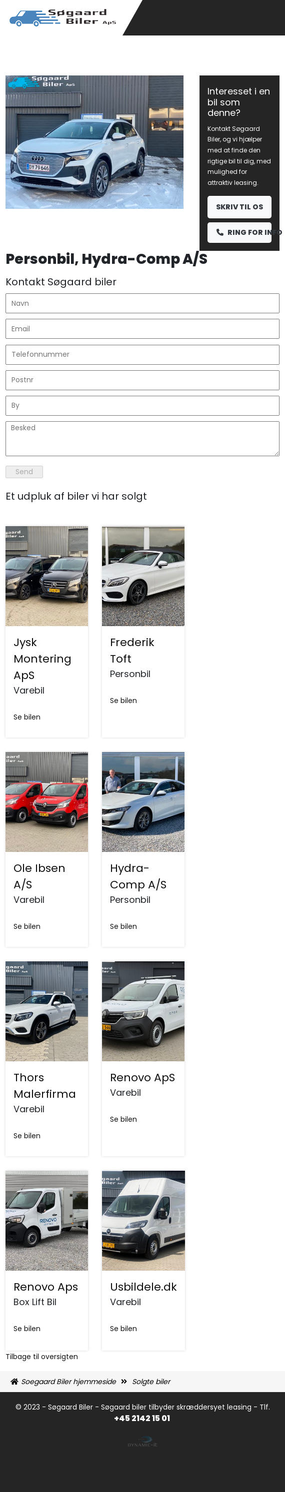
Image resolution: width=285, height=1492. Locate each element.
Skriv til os (239, 207)
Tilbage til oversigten (42, 1357)
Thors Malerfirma (45, 1086)
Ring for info (244, 232)
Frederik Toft (132, 651)
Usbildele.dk (143, 1287)
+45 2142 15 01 (143, 1418)
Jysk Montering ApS (43, 659)
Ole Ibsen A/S (40, 876)
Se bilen (27, 717)
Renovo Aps (46, 1287)
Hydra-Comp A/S (138, 876)
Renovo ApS (142, 1077)
